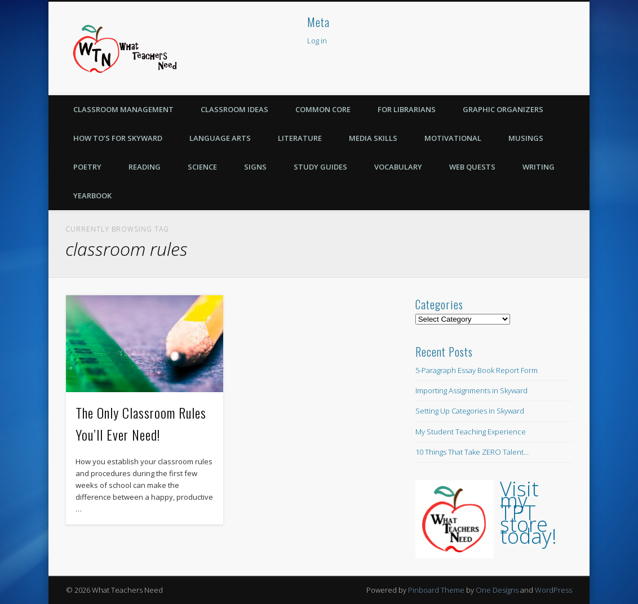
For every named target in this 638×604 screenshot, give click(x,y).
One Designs (497, 590)
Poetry (87, 167)
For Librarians (407, 109)
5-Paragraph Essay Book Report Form (476, 370)
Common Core (323, 109)
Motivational (452, 138)
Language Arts (220, 138)
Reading (145, 167)
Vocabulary (398, 167)
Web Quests (472, 167)
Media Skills (373, 138)
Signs (255, 167)
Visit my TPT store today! (528, 512)
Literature (300, 138)
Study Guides (320, 167)
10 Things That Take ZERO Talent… (472, 452)
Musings (525, 138)
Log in (317, 40)
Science (202, 167)
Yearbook (92, 195)
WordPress (553, 590)
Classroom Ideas (234, 109)
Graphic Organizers (503, 109)
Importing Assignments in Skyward (471, 390)
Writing (538, 167)
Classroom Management (123, 109)
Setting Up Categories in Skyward (469, 411)
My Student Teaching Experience (470, 432)
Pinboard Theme (436, 590)
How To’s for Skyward (117, 138)
